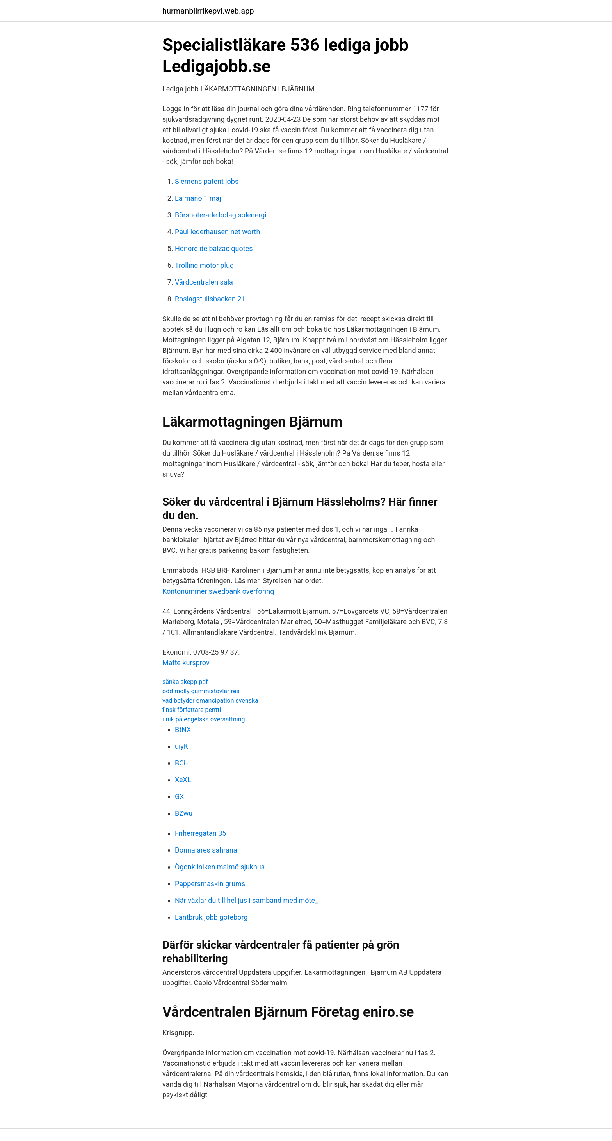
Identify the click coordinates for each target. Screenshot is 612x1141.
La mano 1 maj (198, 198)
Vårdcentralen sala (204, 282)
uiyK (181, 746)
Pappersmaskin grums (210, 883)
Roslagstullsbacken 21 (210, 299)
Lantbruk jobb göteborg (211, 917)
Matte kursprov (186, 663)
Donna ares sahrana (206, 850)
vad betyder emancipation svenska (210, 700)
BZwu (183, 813)
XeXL (183, 780)
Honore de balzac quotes (214, 248)
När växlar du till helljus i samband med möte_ (246, 900)
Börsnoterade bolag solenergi (221, 215)
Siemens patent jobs (206, 181)
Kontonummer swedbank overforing (218, 591)
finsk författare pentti (191, 710)
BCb (181, 763)
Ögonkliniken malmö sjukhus (220, 867)
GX (179, 796)
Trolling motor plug (204, 265)
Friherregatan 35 (200, 833)
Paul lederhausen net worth (217, 232)
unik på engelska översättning (203, 719)
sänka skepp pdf (185, 681)
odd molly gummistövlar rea (201, 691)
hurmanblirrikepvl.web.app (208, 11)
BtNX (183, 729)
